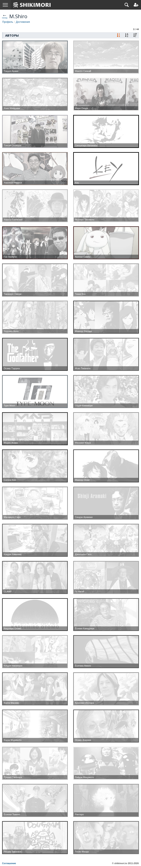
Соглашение (9, 863)
